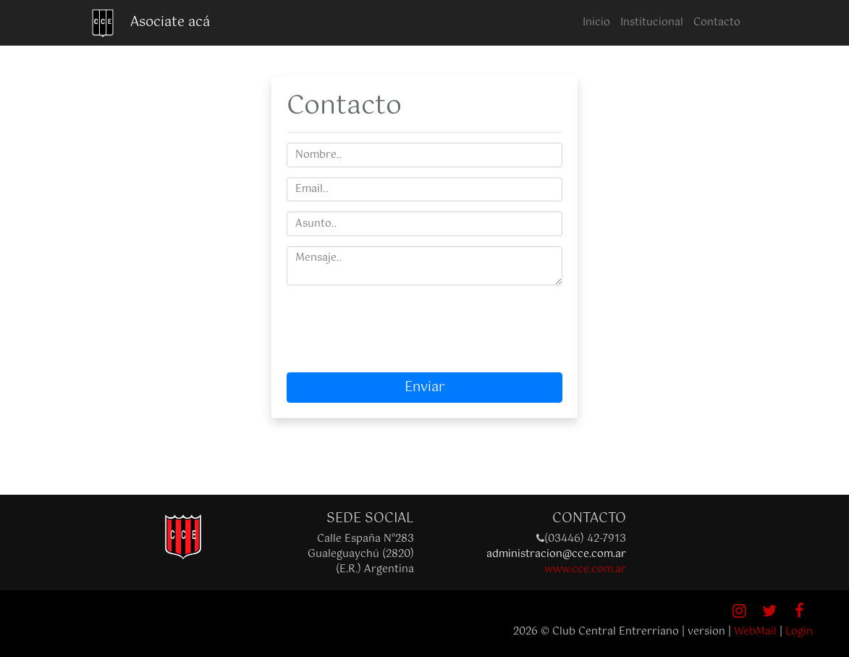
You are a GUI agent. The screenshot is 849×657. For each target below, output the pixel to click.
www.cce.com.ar (585, 569)
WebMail (755, 631)
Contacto (716, 22)
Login (799, 631)
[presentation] (407, 334)
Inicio (596, 22)
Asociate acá (170, 22)
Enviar (425, 387)
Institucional (651, 22)
